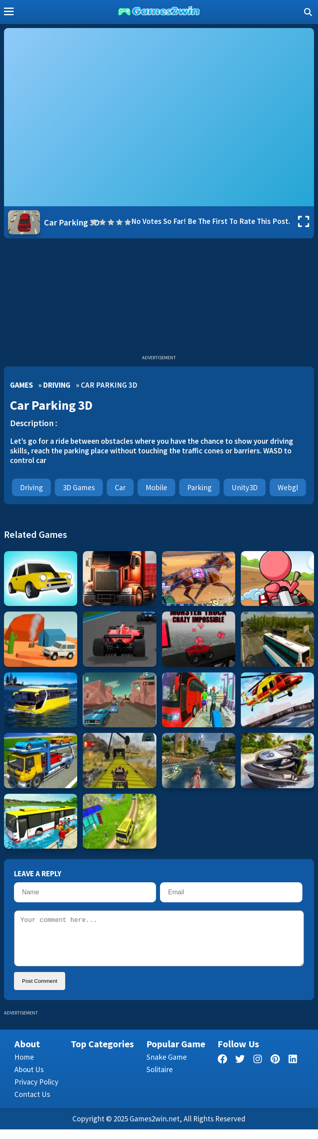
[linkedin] (293, 1070)
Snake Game (166, 1066)
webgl (288, 487)
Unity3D (245, 487)
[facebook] (222, 1070)
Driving (56, 385)
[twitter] (240, 1070)
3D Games (79, 487)
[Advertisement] (159, 298)
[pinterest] (275, 1070)
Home (24, 1066)
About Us (29, 1079)
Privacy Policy (36, 1091)
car (120, 487)
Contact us (32, 1104)
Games (21, 385)
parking (199, 487)
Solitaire (159, 1079)
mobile (156, 487)
